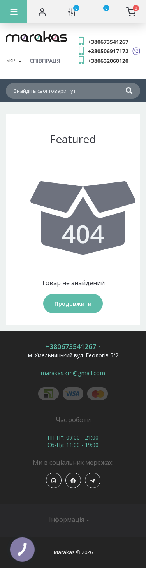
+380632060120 (108, 60)
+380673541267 (108, 41)
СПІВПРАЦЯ (45, 60)
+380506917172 (108, 51)
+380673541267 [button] (73, 346)
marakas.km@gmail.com (73, 373)
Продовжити (73, 303)
